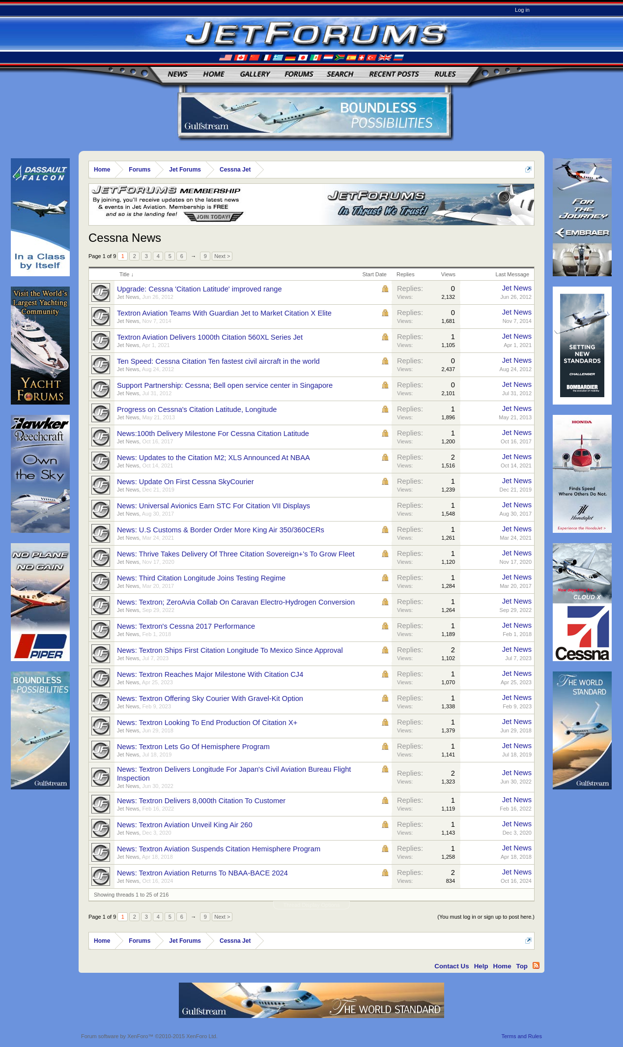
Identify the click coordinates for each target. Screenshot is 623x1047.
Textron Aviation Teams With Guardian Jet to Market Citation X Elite (224, 313)
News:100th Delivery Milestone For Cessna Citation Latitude (213, 433)
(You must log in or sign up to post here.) (486, 917)
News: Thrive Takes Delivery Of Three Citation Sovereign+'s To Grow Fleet (236, 554)
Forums (298, 74)
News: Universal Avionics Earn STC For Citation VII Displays (213, 506)
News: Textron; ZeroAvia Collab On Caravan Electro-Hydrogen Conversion (236, 602)
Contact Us (451, 966)
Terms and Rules (521, 1036)
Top (522, 966)
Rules (444, 74)
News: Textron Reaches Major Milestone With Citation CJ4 (210, 674)
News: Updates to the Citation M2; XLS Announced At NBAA (213, 458)
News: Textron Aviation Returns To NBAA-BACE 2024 (202, 873)
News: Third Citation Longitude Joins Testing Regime (201, 578)
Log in (522, 10)
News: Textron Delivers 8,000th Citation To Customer (201, 801)
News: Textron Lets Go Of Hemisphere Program (193, 747)
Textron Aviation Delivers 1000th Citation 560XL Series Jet (210, 337)
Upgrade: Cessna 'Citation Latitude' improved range (199, 289)
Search (340, 74)
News (177, 74)
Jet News (128, 297)
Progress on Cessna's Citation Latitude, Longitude (197, 409)
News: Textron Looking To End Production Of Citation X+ (207, 723)
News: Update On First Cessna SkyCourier (185, 482)
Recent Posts (394, 74)
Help (481, 966)
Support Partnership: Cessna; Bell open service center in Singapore (225, 385)
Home (213, 74)
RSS (536, 965)
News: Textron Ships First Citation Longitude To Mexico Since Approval (230, 650)
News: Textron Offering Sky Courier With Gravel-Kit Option (210, 698)
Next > (222, 256)
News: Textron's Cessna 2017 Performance (186, 626)
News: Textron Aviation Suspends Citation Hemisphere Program (218, 849)
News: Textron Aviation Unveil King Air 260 (185, 825)
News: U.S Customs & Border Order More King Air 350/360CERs (220, 530)
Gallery (254, 74)
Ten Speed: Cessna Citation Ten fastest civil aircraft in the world (218, 361)
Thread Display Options (311, 905)
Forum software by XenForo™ (149, 1036)
